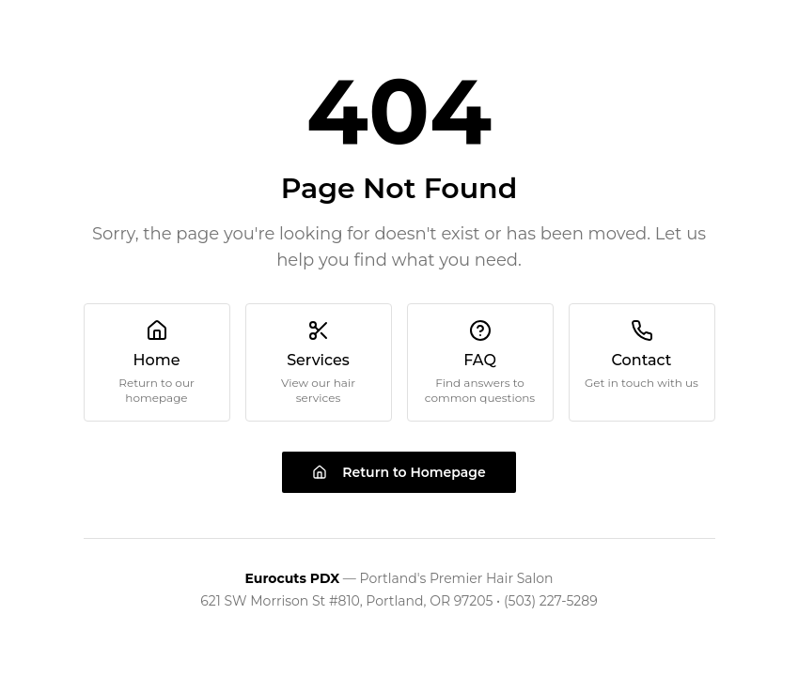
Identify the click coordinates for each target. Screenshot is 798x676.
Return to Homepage (399, 472)
